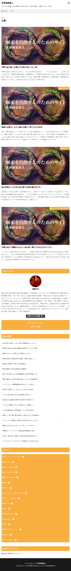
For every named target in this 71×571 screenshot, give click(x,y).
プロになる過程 (6, 6)
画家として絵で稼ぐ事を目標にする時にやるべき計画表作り (21, 415)
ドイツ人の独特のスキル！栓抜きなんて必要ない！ (18, 405)
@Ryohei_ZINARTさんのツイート (12, 553)
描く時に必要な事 (11, 478)
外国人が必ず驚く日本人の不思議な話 (14, 364)
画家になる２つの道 (45, 6)
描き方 (8, 488)
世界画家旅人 (7, 3)
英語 (7, 524)
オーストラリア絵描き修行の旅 (60, 208)
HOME (5, 11)
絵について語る (10, 467)
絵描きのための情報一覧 (35, 316)
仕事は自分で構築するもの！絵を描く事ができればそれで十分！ (27, 247)
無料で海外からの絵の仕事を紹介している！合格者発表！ (20, 379)
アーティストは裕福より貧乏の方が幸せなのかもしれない (20, 420)
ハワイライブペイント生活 (14, 457)
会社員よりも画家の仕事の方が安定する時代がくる (18, 400)
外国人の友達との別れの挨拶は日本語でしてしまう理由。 (20, 348)
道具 (7, 483)
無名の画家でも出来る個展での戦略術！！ (15, 369)
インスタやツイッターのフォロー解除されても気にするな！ (21, 441)
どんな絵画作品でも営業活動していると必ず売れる (18, 410)
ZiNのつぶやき (65, 88)
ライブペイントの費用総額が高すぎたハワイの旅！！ (19, 384)
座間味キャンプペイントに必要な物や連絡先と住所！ (19, 431)
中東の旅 (8, 503)
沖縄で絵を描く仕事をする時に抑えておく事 (19, 67)
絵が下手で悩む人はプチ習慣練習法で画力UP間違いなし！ (20, 374)
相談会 (8, 535)
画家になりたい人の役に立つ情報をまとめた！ (16, 353)
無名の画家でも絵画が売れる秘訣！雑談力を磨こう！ (19, 358)
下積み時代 (9, 519)
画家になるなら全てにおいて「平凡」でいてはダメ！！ (19, 425)
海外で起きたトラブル (12, 529)
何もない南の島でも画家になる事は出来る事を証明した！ (20, 436)
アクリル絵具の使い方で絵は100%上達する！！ (17, 394)
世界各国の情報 (10, 514)
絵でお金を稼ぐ (10, 472)
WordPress (51, 566)
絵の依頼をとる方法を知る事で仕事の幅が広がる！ (21, 187)
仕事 (11, 11)
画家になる (66, 148)
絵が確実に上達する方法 (20, 6)
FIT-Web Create (32, 566)
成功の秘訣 (33, 6)
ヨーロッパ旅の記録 (12, 498)
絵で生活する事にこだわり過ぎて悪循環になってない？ (19, 343)
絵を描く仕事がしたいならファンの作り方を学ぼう (18, 389)
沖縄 (67, 28)
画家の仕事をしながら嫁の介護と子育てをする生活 (21, 127)
